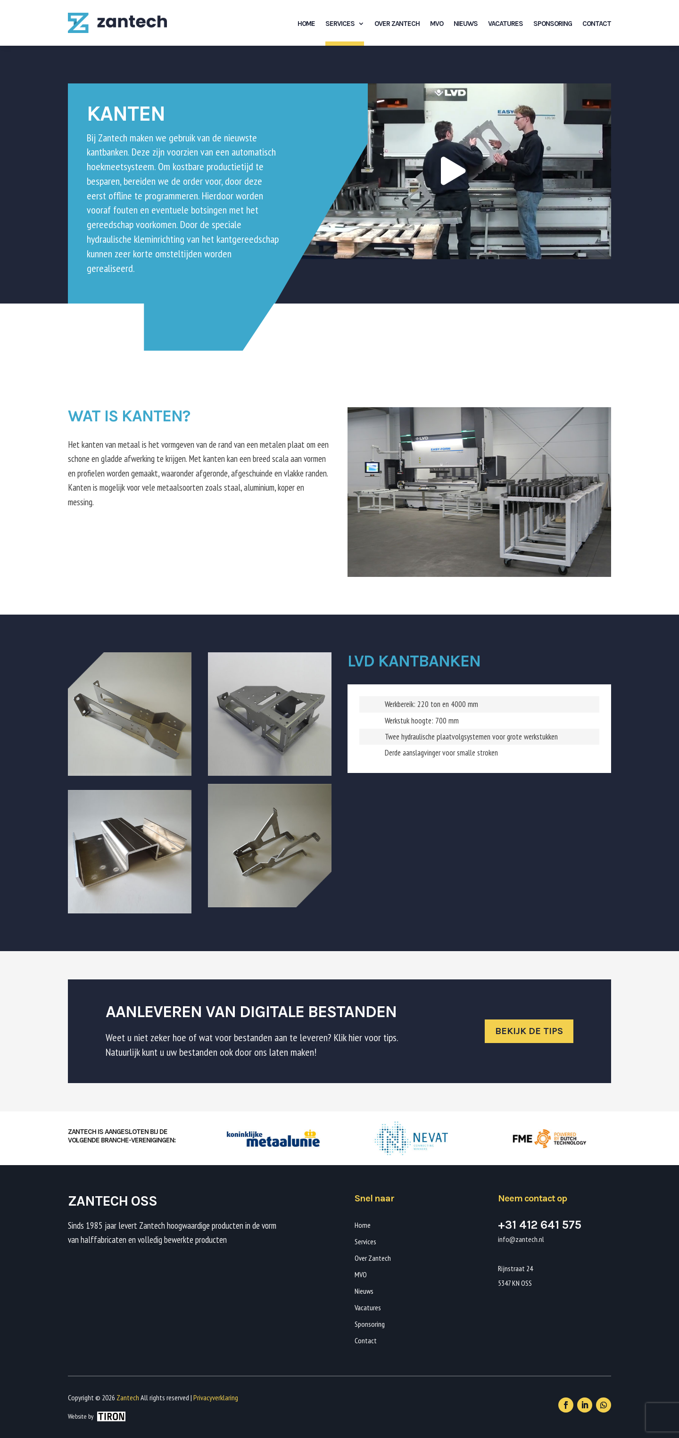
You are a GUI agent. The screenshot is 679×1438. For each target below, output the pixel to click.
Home (306, 23)
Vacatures (505, 23)
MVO (436, 23)
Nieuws (466, 23)
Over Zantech (397, 23)
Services (340, 23)
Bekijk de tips (529, 1031)
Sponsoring (552, 23)
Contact (596, 23)
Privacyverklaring (215, 1397)
